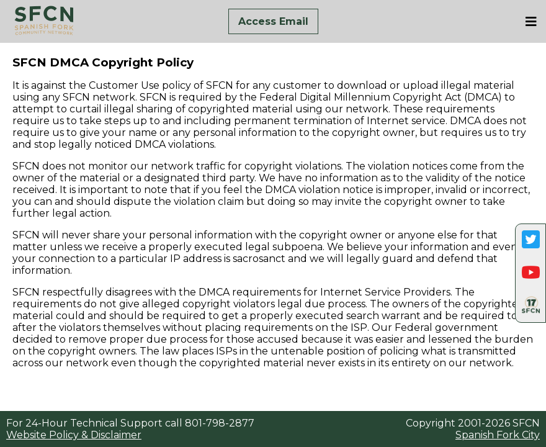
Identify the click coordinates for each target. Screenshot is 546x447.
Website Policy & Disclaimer (73, 435)
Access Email (273, 21)
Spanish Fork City (497, 435)
